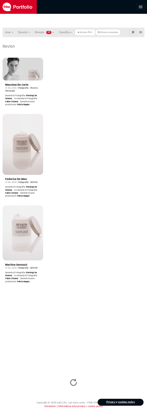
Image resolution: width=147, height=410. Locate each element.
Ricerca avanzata (108, 32)
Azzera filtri (85, 32)
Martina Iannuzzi (16, 265)
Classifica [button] (65, 32)
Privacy (111, 402)
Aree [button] (9, 32)
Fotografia (23, 88)
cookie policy (95, 406)
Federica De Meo (16, 179)
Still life (33, 182)
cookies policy (126, 402)
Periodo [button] (44, 32)
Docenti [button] (24, 32)
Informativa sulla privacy (72, 406)
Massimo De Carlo (16, 85)
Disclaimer (50, 406)
